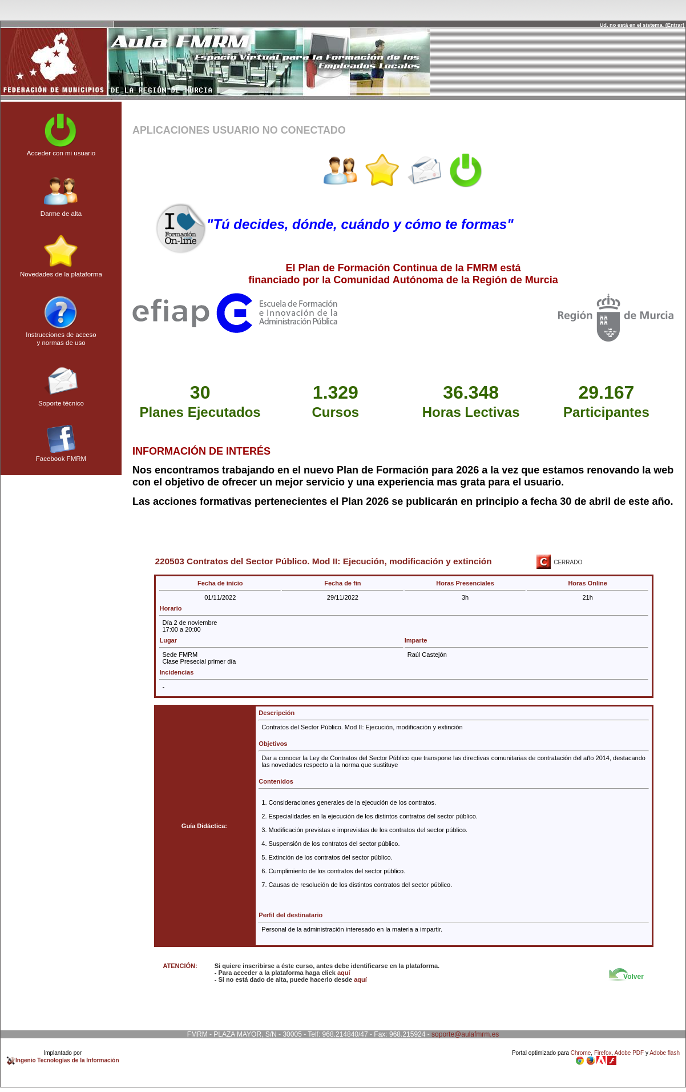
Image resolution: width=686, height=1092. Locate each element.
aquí (343, 972)
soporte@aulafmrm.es (465, 1034)
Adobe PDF (629, 1053)
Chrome (581, 1053)
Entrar (675, 25)
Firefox (603, 1053)
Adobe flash (664, 1053)
